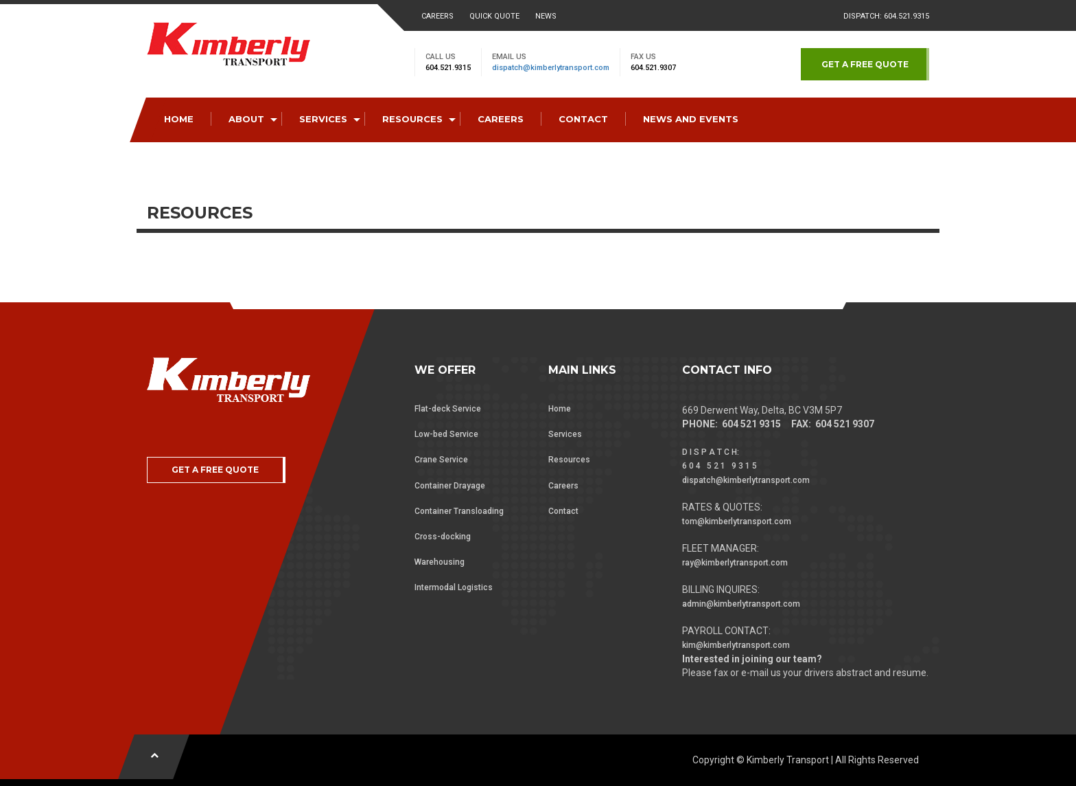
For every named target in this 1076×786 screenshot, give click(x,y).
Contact (563, 511)
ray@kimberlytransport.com (735, 563)
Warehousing (439, 562)
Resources (569, 459)
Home (559, 409)
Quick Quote (494, 16)
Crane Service (441, 459)
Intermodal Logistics (453, 587)
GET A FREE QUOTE (865, 64)
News (546, 16)
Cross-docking (442, 536)
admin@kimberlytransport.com (741, 604)
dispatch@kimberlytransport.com (550, 67)
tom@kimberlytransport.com (736, 521)
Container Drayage (449, 486)
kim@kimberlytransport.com (736, 645)
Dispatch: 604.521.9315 (886, 16)
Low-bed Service (446, 434)
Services (565, 434)
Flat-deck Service (447, 409)
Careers (437, 16)
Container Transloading (459, 511)
